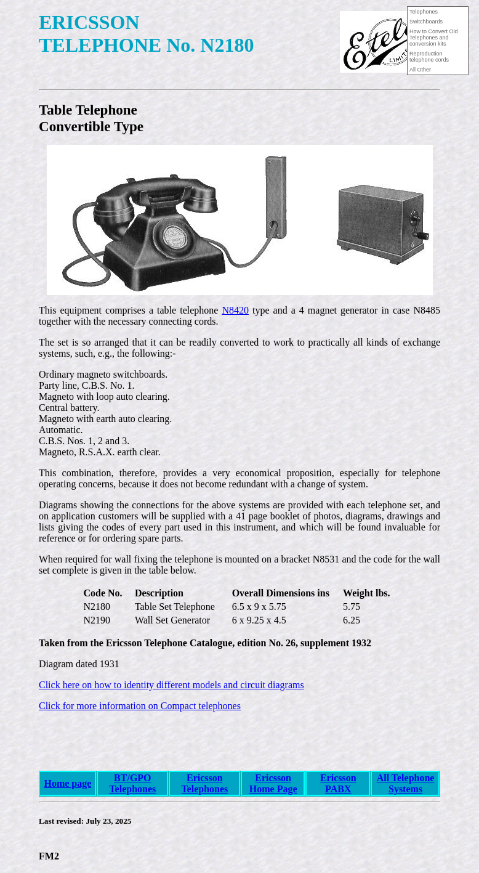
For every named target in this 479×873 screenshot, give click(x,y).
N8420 (235, 310)
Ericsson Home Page (273, 783)
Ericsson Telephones (204, 783)
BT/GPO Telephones (132, 783)
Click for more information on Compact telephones (140, 705)
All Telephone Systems (406, 783)
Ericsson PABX (338, 783)
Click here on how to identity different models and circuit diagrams (171, 685)
